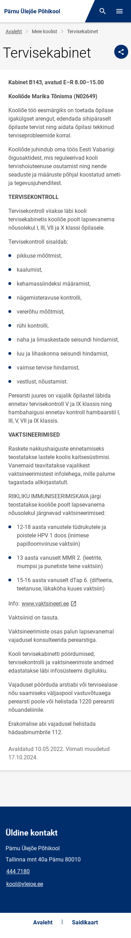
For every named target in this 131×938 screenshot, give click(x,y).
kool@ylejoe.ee (24, 884)
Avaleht (14, 31)
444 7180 (18, 871)
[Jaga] (121, 52)
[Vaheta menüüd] (119, 11)
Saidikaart (85, 922)
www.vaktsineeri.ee (50, 603)
